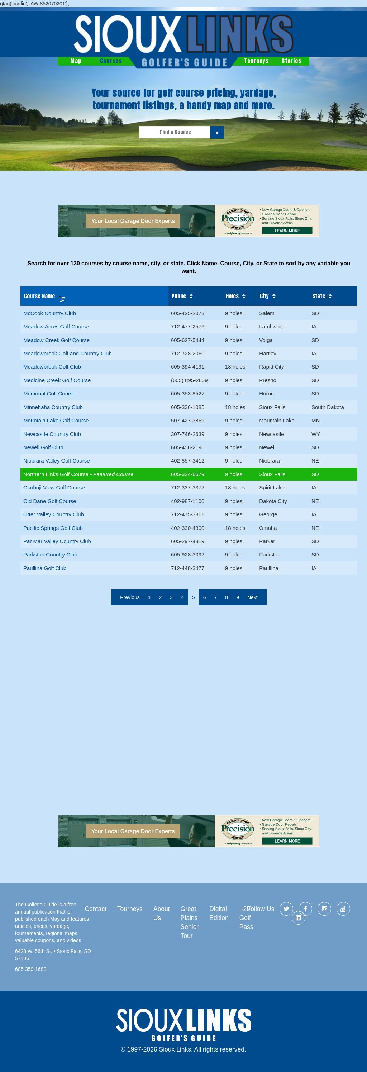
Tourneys (256, 61)
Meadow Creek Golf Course (56, 340)
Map (75, 61)
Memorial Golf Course (49, 393)
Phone (179, 296)
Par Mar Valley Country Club (57, 541)
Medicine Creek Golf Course (57, 380)
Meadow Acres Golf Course (56, 326)
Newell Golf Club (43, 447)
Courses (111, 61)
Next (252, 597)
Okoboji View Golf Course (54, 487)
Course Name (39, 296)
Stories (291, 61)
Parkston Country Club (50, 554)
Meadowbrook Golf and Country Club (67, 353)
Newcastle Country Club (52, 434)
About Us (161, 913)
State (318, 296)
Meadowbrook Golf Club (52, 367)
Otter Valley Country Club (53, 514)
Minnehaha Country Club (53, 407)
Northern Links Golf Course (56, 474)
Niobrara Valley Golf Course (56, 460)
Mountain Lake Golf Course (56, 420)
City (264, 296)
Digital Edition (219, 913)
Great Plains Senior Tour (190, 922)
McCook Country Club (49, 313)
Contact (95, 908)
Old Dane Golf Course (49, 501)
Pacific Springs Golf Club (53, 528)
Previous (129, 597)
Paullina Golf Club (44, 568)
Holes (232, 296)
